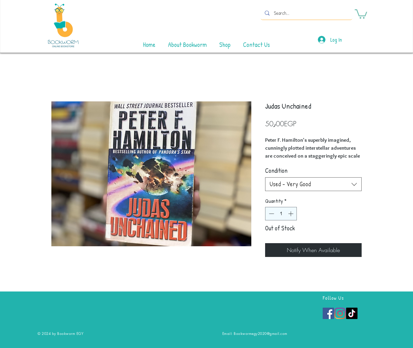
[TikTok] (351, 313)
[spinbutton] (281, 213)
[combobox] (313, 184)
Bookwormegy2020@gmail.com (261, 333)
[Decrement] (270, 213)
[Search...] (306, 13)
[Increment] (291, 213)
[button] (361, 13)
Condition (276, 170)
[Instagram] (340, 313)
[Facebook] (328, 313)
